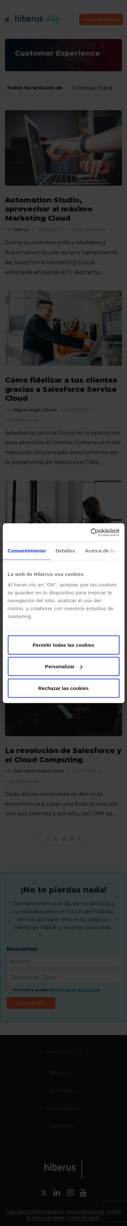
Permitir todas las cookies (64, 644)
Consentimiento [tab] (27, 550)
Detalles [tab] (65, 550)
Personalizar (64, 666)
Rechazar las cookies (63, 688)
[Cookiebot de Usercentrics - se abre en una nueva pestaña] (90, 532)
